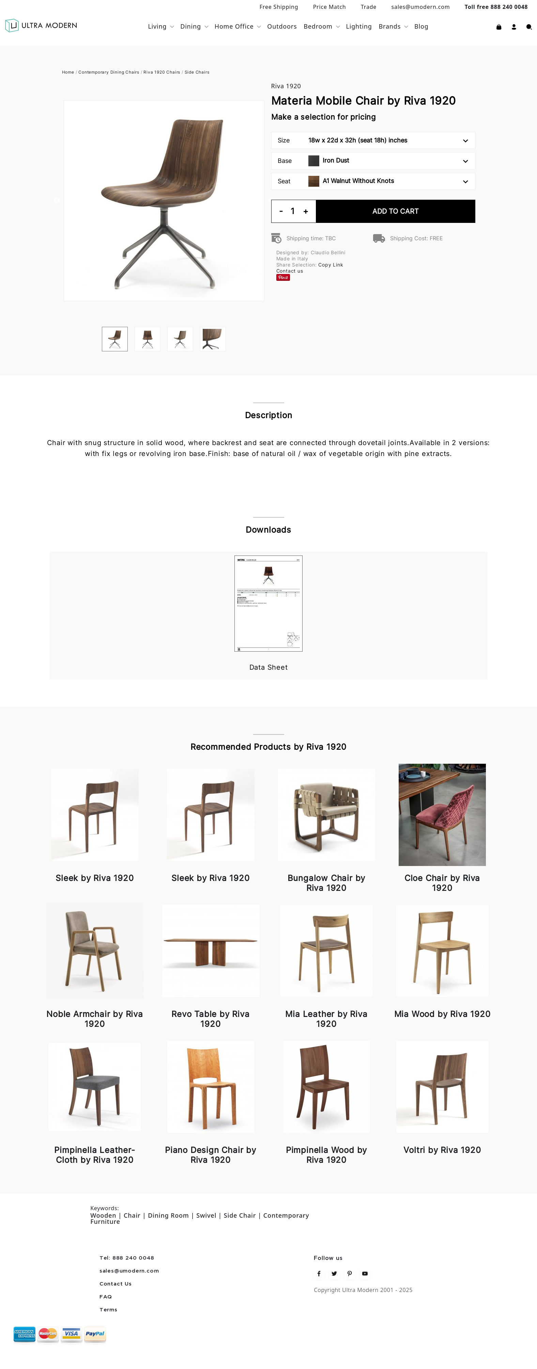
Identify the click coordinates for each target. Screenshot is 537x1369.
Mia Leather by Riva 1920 (326, 1019)
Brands (390, 26)
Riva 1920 (286, 86)
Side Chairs (197, 72)
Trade (369, 7)
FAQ (105, 1297)
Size (373, 140)
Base (373, 160)
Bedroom (318, 26)
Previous (56, 200)
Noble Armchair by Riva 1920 (94, 1019)
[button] (514, 26)
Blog (421, 26)
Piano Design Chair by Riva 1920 (210, 1155)
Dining (190, 26)
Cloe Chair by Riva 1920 (442, 883)
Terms (108, 1310)
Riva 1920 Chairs (161, 72)
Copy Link (330, 265)
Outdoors (282, 26)
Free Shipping (279, 7)
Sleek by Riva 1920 (95, 878)
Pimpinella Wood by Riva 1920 (326, 1155)
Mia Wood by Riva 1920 (442, 1014)
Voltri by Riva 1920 (442, 1150)
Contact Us (115, 1284)
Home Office (234, 26)
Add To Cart (395, 211)
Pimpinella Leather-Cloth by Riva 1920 (94, 1155)
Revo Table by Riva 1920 (210, 1019)
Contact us (289, 271)
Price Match (329, 7)
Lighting (359, 26)
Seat (373, 181)
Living (157, 26)
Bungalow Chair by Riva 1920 (327, 883)
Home (68, 72)
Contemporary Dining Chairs (108, 72)
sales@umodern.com (420, 7)
